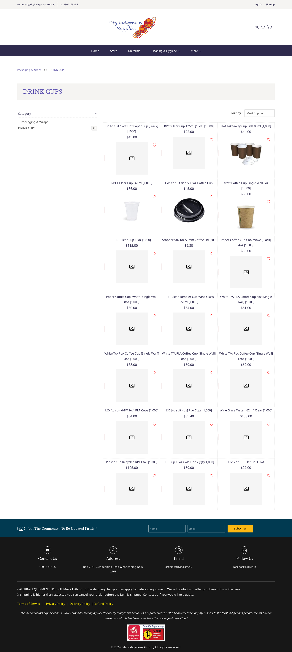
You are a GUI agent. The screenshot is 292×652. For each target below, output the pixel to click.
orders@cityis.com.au (178, 559)
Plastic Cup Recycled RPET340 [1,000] (117, 455)
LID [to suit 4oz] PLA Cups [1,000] (180, 403)
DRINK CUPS (57, 68)
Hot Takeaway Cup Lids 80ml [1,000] (243, 124)
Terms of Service (29, 596)
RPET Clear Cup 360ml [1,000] (117, 181)
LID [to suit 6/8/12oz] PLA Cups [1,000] (117, 403)
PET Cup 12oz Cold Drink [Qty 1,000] (180, 455)
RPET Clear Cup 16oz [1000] (117, 233)
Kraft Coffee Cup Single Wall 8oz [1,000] (243, 181)
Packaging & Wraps (29, 68)
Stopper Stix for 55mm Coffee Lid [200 (180, 233)
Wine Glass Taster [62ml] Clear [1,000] (243, 403)
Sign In (258, 4)
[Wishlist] (264, 26)
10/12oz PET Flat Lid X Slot (243, 455)
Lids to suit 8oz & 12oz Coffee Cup (180, 181)
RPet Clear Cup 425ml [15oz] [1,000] (180, 124)
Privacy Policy (55, 596)
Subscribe (240, 521)
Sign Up (270, 4)
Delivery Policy (80, 596)
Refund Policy (103, 596)
